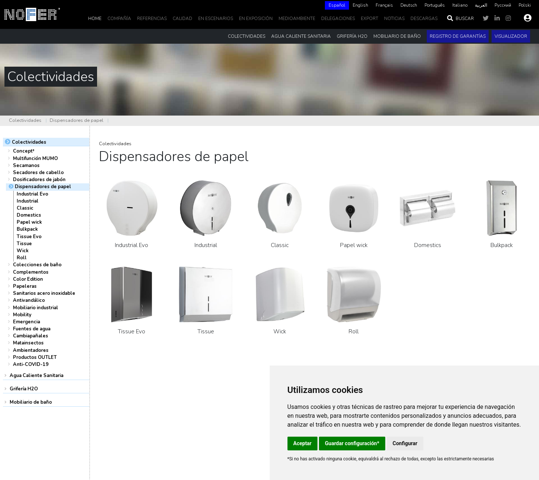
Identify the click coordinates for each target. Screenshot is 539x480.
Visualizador (511, 36)
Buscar (460, 18)
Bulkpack (27, 229)
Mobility (22, 314)
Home (95, 18)
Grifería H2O (24, 389)
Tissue (24, 243)
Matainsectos (28, 343)
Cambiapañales (30, 336)
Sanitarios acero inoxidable (44, 293)
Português (435, 5)
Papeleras (25, 286)
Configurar (405, 443)
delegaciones (338, 18)
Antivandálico (29, 300)
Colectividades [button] (246, 36)
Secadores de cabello (38, 172)
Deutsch (408, 5)
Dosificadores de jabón (39, 179)
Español (337, 5)
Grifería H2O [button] (352, 36)
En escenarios (215, 18)
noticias (394, 18)
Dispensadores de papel (76, 120)
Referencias (152, 18)
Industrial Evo (32, 194)
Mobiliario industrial (35, 307)
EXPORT (369, 18)
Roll (22, 257)
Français (384, 5)
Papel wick (29, 222)
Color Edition (28, 279)
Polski (525, 5)
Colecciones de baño (37, 264)
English (360, 5)
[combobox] (337, 5)
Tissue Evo (29, 236)
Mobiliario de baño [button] (397, 36)
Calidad (182, 18)
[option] (360, 5)
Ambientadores (31, 350)
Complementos (31, 272)
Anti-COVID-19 (31, 364)
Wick (23, 250)
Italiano (460, 5)
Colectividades (25, 120)
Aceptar (302, 443)
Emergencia (26, 322)
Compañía (119, 18)
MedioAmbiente (297, 18)
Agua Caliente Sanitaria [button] (301, 36)
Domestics (29, 215)
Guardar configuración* (352, 443)
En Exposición (256, 18)
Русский (503, 5)
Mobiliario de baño (31, 402)
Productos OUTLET (35, 357)
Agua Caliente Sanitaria (36, 375)
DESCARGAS (423, 18)
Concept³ (23, 151)
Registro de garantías (458, 36)
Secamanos (26, 165)
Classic (25, 208)
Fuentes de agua (31, 329)
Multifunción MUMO (35, 158)
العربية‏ (481, 5)
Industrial (28, 201)
